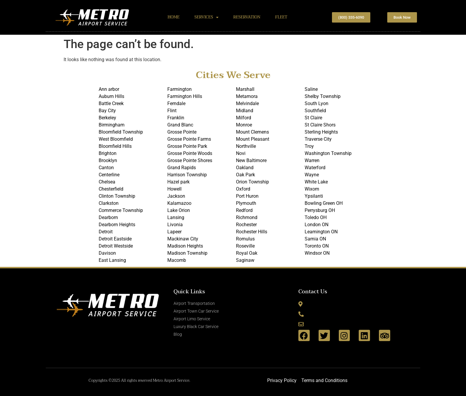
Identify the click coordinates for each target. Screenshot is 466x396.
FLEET (281, 17)
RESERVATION (246, 17)
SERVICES (206, 17)
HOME (174, 17)
